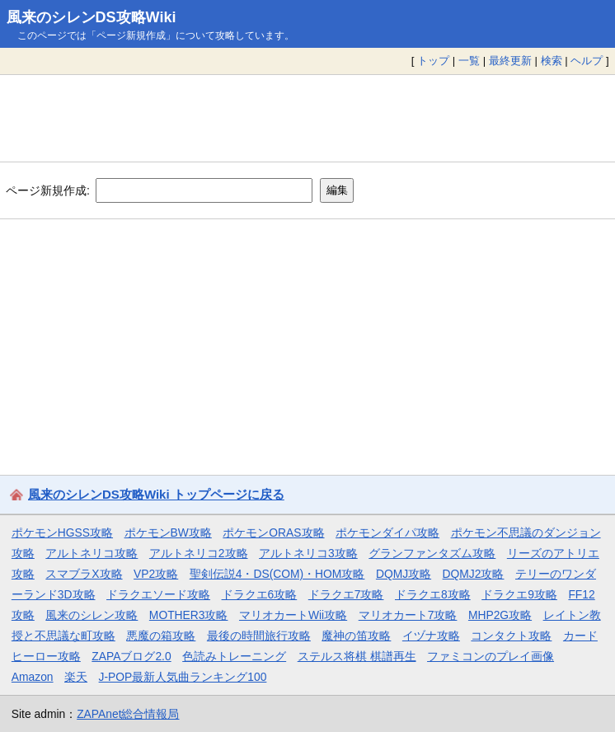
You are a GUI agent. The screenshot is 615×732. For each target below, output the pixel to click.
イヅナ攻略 (431, 635)
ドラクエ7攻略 (346, 594)
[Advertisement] (307, 118)
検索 (551, 60)
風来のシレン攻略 (91, 615)
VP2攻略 (156, 573)
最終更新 (510, 60)
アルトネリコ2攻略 (198, 553)
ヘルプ (586, 60)
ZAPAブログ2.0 (131, 656)
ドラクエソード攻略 (158, 594)
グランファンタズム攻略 (432, 553)
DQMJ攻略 (403, 573)
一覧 (469, 60)
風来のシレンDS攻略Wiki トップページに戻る (156, 494)
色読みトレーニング (234, 656)
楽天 (75, 676)
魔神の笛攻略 (356, 635)
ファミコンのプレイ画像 (490, 656)
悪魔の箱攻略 (160, 635)
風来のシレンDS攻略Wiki (91, 17)
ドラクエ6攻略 (260, 594)
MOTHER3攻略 (188, 615)
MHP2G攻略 (500, 615)
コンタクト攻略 (511, 635)
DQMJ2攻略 (474, 573)
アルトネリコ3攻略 (308, 553)
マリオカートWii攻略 (293, 615)
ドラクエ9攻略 (519, 594)
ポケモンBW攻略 (168, 532)
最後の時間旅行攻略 (259, 635)
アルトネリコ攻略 (91, 553)
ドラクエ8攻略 (433, 594)
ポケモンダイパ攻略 (387, 532)
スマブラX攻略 (83, 573)
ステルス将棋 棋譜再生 (357, 656)
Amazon (33, 676)
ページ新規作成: (48, 189)
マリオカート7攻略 (408, 615)
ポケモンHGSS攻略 (62, 532)
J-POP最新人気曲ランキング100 (183, 676)
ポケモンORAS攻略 (273, 532)
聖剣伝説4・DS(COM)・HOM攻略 (277, 573)
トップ (433, 60)
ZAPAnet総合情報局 (128, 713)
